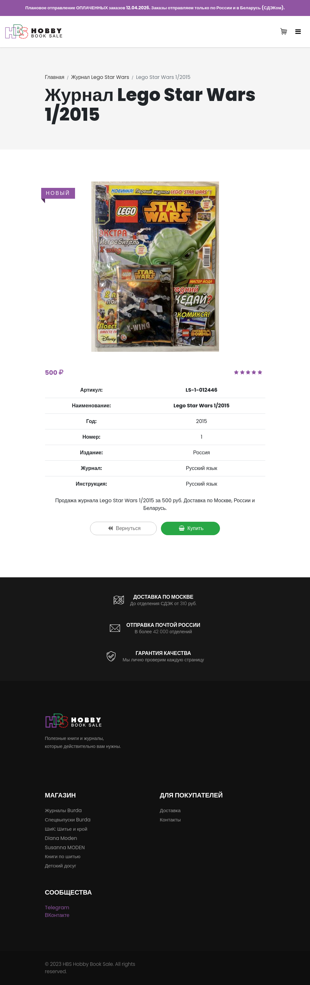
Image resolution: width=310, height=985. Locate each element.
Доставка (170, 810)
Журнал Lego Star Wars (100, 77)
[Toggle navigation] (298, 32)
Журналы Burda (63, 810)
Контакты (170, 819)
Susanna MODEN (65, 847)
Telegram (57, 907)
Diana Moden (61, 838)
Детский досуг (60, 865)
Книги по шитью (62, 856)
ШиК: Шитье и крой (66, 829)
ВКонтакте (57, 915)
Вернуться (124, 528)
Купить (191, 528)
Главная (54, 77)
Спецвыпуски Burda (68, 819)
